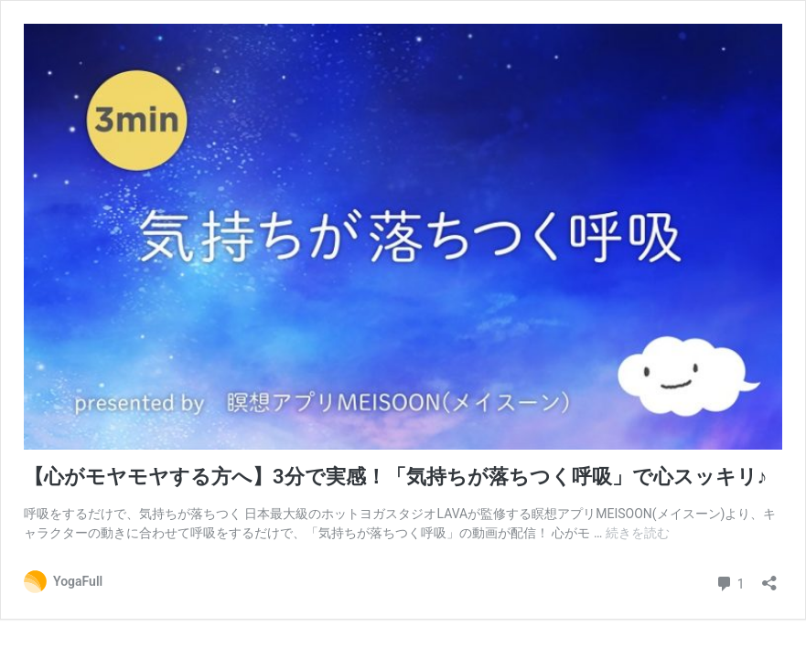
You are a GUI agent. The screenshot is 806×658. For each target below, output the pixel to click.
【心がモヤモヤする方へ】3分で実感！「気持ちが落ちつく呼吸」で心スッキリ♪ (396, 476)
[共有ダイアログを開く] (769, 577)
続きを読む (638, 532)
